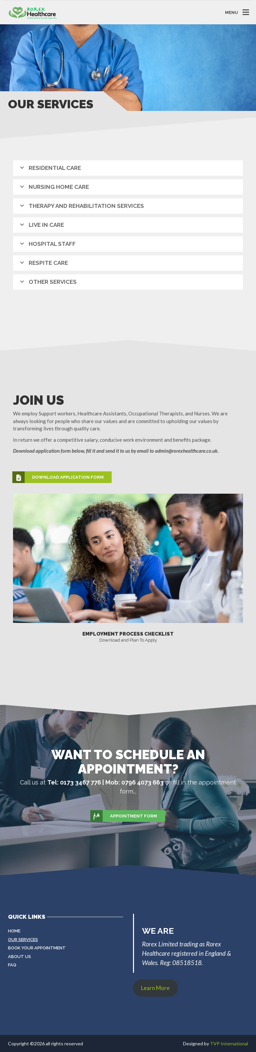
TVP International (229, 1043)
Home (14, 930)
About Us (19, 956)
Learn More (155, 987)
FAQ (12, 964)
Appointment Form (124, 816)
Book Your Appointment (37, 947)
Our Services (23, 939)
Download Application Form (58, 477)
